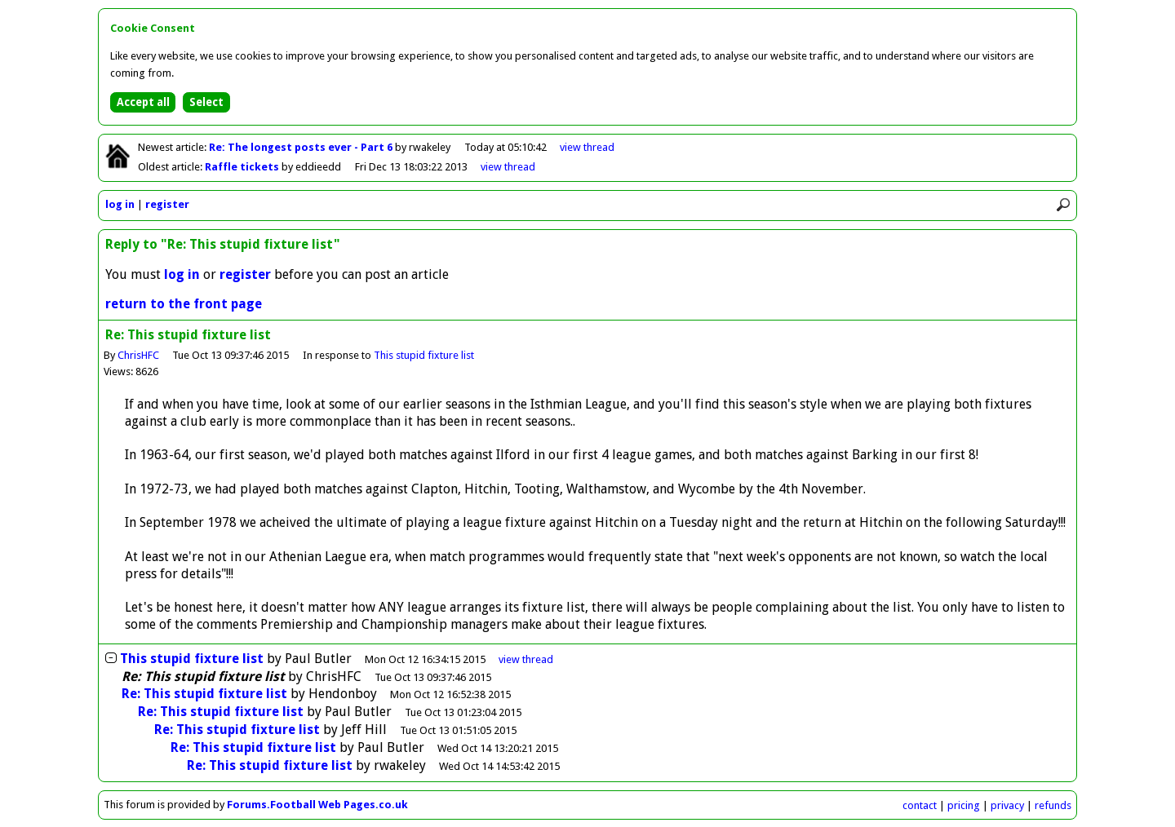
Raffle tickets (243, 167)
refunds (1053, 805)
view (587, 147)
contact (919, 805)
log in (120, 204)
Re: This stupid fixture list (204, 693)
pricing (963, 805)
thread (526, 659)
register (167, 204)
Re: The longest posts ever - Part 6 (302, 147)
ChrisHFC (138, 355)
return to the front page (183, 304)
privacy (1007, 805)
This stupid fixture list (424, 355)
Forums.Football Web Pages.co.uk (317, 804)
